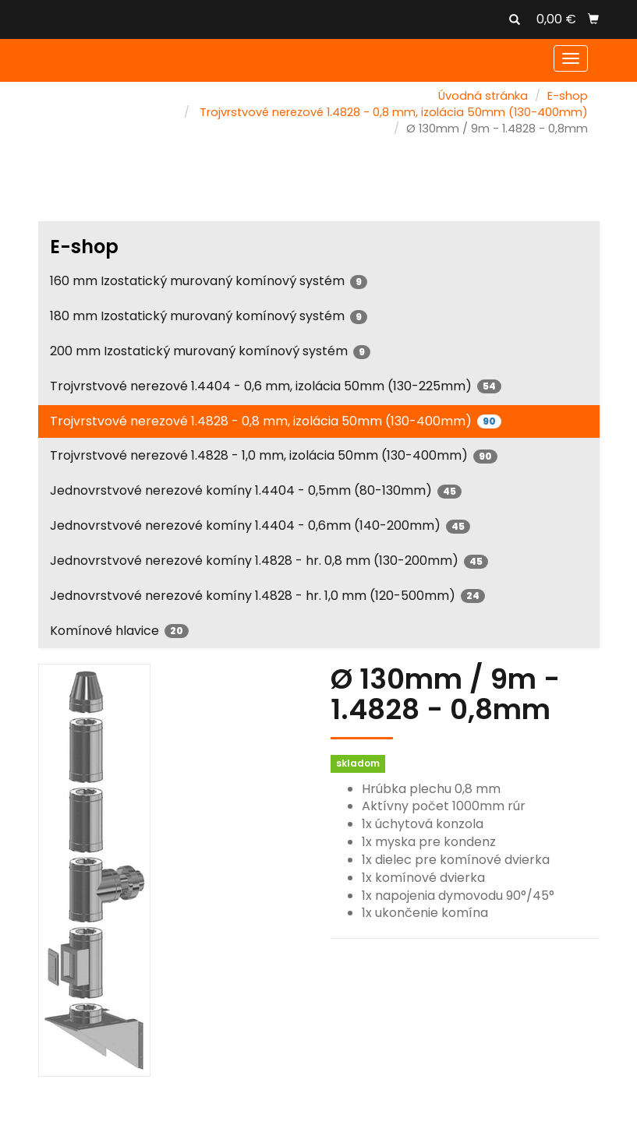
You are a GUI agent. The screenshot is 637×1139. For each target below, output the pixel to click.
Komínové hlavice (119, 631)
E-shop (567, 96)
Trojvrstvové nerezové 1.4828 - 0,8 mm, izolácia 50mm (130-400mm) (394, 112)
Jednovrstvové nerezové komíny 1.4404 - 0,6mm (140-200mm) (260, 525)
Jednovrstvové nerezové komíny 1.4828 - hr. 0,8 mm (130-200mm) (269, 561)
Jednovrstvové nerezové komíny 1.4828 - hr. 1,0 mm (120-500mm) (267, 596)
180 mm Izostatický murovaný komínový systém (208, 316)
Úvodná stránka (483, 96)
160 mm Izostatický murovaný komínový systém (208, 281)
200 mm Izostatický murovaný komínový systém (210, 351)
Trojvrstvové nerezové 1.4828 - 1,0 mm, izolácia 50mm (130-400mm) (273, 455)
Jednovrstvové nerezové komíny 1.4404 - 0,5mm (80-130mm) (256, 490)
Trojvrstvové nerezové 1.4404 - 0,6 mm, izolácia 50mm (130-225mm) (275, 386)
